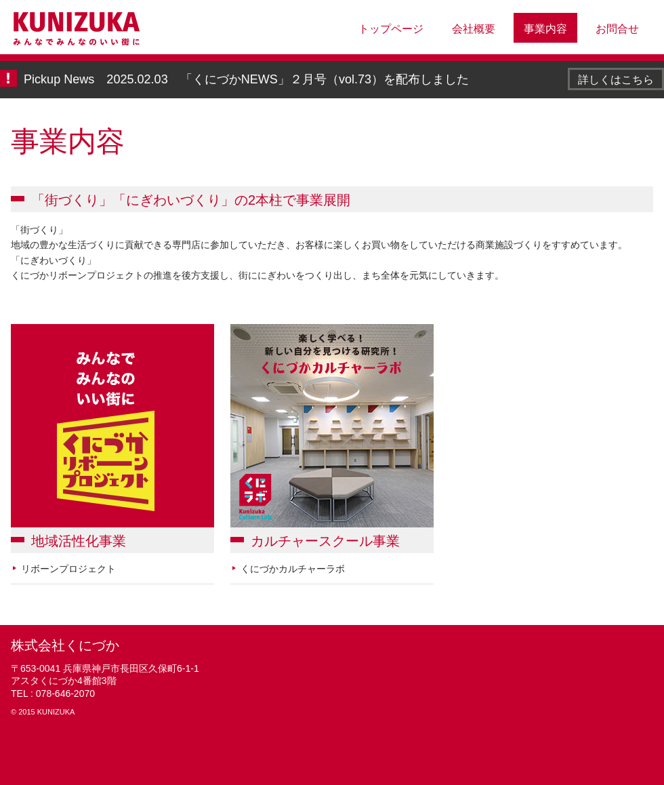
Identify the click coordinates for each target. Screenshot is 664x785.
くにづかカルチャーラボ (293, 568)
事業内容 (545, 28)
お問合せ (617, 28)
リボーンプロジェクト (68, 568)
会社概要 (473, 28)
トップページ (390, 28)
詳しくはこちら (616, 79)
